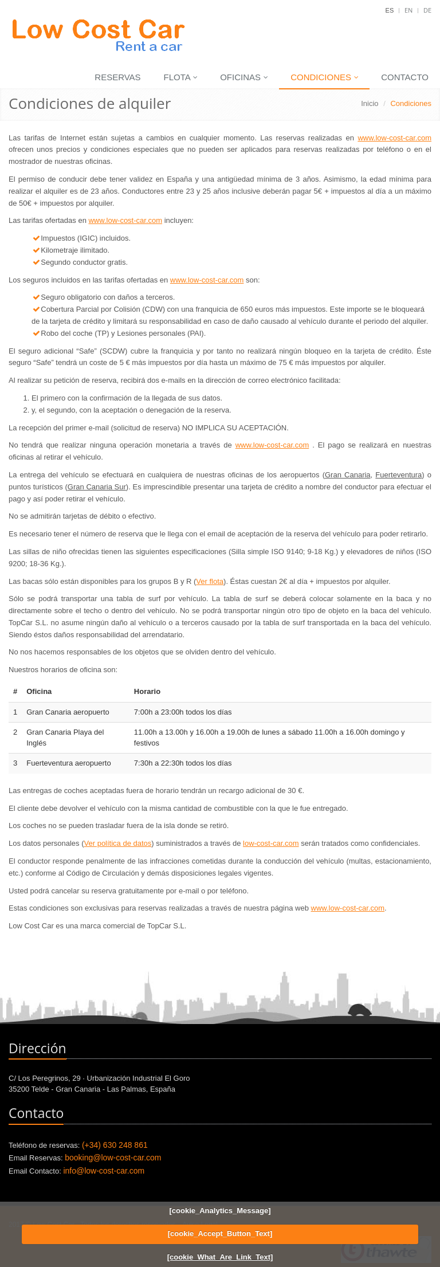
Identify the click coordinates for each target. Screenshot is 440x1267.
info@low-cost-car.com (103, 1170)
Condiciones (324, 77)
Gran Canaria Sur (97, 487)
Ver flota (209, 581)
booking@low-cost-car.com (113, 1157)
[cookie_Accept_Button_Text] (220, 1233)
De (427, 10)
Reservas (117, 77)
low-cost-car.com (271, 843)
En (408, 10)
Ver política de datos (118, 843)
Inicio (369, 103)
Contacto (405, 77)
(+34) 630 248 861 (115, 1145)
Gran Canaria (348, 474)
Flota (181, 77)
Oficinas (244, 77)
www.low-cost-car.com (394, 138)
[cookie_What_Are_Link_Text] (220, 1257)
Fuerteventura (398, 474)
